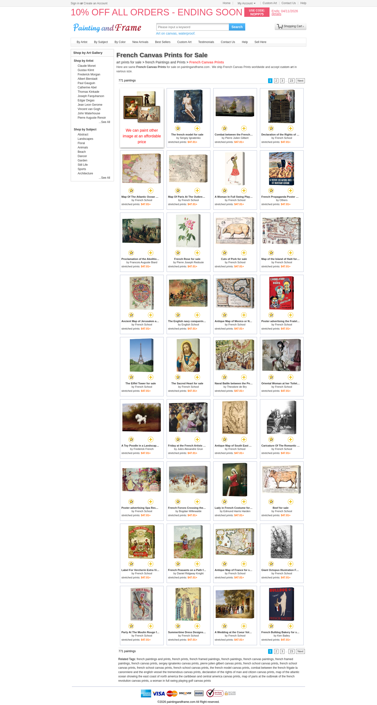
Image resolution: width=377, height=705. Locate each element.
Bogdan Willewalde (190, 511)
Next (300, 80)
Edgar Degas (86, 100)
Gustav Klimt (86, 70)
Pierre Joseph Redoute (190, 262)
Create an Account (95, 3)
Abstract (83, 134)
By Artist (82, 42)
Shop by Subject (85, 129)
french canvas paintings (258, 659)
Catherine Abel (87, 87)
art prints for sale (128, 62)
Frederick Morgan (89, 74)
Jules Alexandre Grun (190, 449)
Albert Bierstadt (87, 78)
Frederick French (144, 449)
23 (291, 80)
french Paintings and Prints (165, 62)
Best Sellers (162, 42)
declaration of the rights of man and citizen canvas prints (238, 672)
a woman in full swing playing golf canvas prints (180, 680)
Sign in (75, 3)
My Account (247, 3)
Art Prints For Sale (108, 27)
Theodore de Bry (237, 386)
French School (283, 137)
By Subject (101, 42)
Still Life (83, 164)
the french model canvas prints (229, 667)
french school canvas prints (260, 663)
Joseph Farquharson (91, 96)
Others (284, 200)
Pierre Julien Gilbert (237, 137)
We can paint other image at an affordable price (142, 136)
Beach (82, 151)
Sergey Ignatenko (190, 137)
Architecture (85, 173)
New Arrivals (140, 42)
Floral (81, 143)
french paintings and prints (154, 659)
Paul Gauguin (86, 83)
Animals (83, 147)
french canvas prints (144, 663)
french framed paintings (205, 659)
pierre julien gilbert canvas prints (221, 663)
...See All (104, 122)
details (276, 14)
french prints (180, 659)
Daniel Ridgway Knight (190, 573)
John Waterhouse (89, 113)
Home (227, 3)
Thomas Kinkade (88, 91)
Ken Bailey (283, 635)
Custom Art (270, 3)
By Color (120, 42)
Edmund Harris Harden (237, 511)
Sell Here (260, 42)
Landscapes (85, 139)
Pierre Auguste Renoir (92, 117)
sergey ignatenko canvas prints (179, 663)
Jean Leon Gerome (90, 104)
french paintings (231, 659)
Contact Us (289, 3)
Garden (82, 160)
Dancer (82, 156)
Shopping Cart (293, 26)
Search (237, 27)
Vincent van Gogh (89, 109)
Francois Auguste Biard (143, 262)
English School (190, 324)
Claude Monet (87, 65)
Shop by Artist (84, 60)
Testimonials (206, 42)
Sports (82, 169)
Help (303, 3)
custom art (287, 67)
